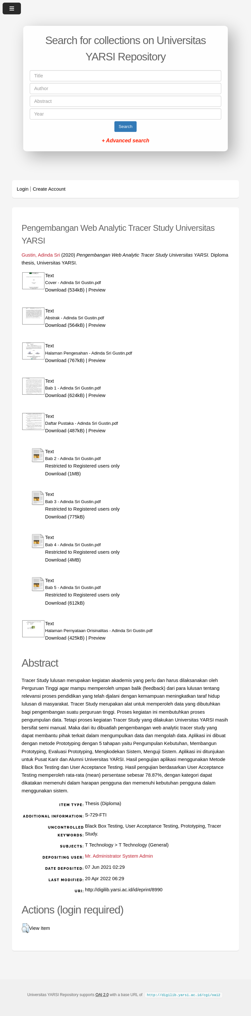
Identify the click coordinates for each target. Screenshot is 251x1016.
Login (22, 189)
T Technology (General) (144, 845)
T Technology (99, 845)
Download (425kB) (65, 638)
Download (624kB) (65, 395)
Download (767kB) (65, 360)
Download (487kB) (65, 430)
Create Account (49, 189)
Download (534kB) (65, 290)
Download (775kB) (65, 516)
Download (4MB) (63, 560)
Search (125, 126)
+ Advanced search (125, 140)
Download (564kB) (65, 325)
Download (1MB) (63, 473)
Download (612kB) (65, 603)
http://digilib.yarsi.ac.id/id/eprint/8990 (123, 889)
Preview (97, 290)
